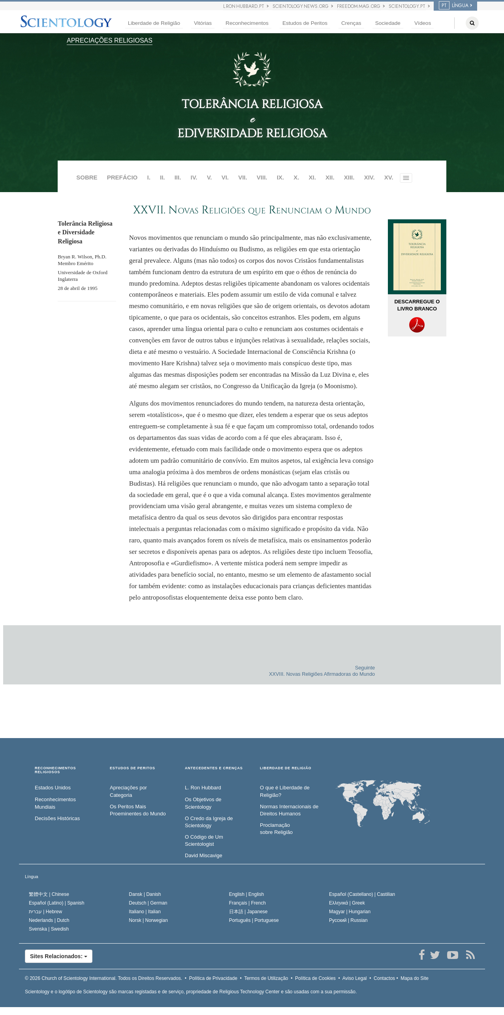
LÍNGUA (453, 5)
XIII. (349, 177)
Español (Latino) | (57, 903)
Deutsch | (148, 903)
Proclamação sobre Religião (276, 829)
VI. (225, 177)
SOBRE (86, 177)
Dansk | (145, 894)
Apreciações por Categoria (128, 791)
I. (148, 177)
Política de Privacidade (213, 978)
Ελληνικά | (347, 903)
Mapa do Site (415, 978)
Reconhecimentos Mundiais (55, 803)
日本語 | (248, 911)
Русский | (348, 920)
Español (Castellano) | (362, 894)
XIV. (369, 177)
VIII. (262, 177)
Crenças (351, 23)
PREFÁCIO (122, 177)
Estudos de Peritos (304, 23)
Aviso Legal (354, 978)
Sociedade (388, 23)
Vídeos (422, 23)
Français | (247, 903)
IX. (280, 177)
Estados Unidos (53, 788)
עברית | (45, 911)
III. (178, 177)
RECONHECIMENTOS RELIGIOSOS (55, 770)
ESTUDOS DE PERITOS (132, 768)
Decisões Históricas (57, 818)
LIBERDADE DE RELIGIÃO (285, 768)
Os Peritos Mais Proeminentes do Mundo (138, 810)
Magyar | (349, 911)
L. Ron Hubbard (203, 788)
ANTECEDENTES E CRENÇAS (214, 768)
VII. (242, 177)
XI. (312, 177)
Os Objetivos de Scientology (203, 803)
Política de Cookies (315, 978)
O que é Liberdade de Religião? (285, 791)
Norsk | (148, 920)
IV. (194, 177)
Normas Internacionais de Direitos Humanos (289, 810)
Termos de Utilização (266, 978)
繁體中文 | (49, 894)
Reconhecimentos (247, 23)
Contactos (384, 978)
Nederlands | (49, 920)
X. (296, 177)
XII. (330, 177)
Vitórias (203, 23)
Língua (31, 876)
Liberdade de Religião (154, 23)
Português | (254, 920)
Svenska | (49, 929)
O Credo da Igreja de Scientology (209, 822)
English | (246, 894)
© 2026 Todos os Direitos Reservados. (103, 978)
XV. (388, 177)
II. (162, 177)
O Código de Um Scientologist (204, 840)
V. (209, 177)
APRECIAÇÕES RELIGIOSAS (109, 40)
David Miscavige (203, 855)
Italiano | (145, 911)
